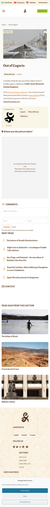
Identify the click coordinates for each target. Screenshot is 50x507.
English (16, 435)
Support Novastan (42, 11)
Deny (25, 496)
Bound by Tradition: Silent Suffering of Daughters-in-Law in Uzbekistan (27, 268)
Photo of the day (8, 31)
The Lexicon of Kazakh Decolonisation (22, 240)
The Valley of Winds (10, 336)
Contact (21, 467)
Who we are (23, 457)
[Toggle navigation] (3, 11)
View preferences (25, 502)
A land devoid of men (10, 369)
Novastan (9, 125)
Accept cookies (25, 490)
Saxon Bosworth (37, 84)
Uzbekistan (24, 116)
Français (32, 435)
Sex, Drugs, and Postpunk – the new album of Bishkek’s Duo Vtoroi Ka (25, 258)
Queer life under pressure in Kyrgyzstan (23, 278)
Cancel (14, 227)
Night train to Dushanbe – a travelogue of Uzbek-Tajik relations (27, 249)
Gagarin (33, 81)
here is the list (34, 95)
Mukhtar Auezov (8, 402)
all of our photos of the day (17, 92)
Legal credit (22, 460)
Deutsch (24, 435)
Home (4, 25)
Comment (6, 227)
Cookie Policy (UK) (25, 464)
